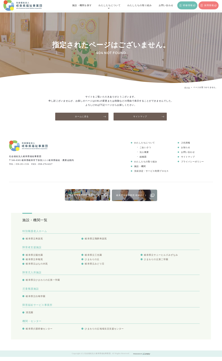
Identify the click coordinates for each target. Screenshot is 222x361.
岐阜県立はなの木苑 (37, 266)
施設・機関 (137, 167)
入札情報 (185, 143)
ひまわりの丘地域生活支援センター (105, 332)
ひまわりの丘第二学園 (157, 261)
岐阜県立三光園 (94, 256)
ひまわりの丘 (92, 261)
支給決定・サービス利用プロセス (149, 171)
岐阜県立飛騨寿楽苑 (96, 239)
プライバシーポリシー (192, 162)
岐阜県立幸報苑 (35, 261)
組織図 (140, 157)
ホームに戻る (81, 116)
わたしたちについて (105, 6)
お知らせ (185, 148)
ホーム (187, 87)
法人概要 (142, 152)
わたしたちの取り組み (135, 6)
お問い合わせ (161, 6)
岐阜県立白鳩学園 (36, 299)
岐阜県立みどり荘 (95, 266)
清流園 (30, 315)
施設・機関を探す (77, 6)
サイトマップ (140, 116)
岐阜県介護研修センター (40, 332)
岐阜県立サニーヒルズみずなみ (162, 256)
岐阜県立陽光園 (35, 256)
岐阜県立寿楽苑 (35, 239)
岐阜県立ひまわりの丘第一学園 (44, 282)
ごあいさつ (143, 148)
